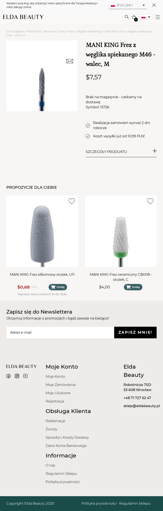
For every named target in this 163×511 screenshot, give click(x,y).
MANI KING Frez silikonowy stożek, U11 (42, 275)
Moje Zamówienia (61, 385)
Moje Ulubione (58, 393)
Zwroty (51, 429)
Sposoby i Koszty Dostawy (67, 437)
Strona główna (15, 31)
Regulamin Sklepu (61, 474)
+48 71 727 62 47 (137, 398)
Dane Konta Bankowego (66, 446)
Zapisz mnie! (135, 332)
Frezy (61, 31)
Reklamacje (55, 421)
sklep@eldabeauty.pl (142, 406)
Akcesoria (50, 31)
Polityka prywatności (63, 482)
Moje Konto (55, 377)
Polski (122, 5)
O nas (50, 465)
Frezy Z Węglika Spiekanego (84, 31)
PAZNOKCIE (34, 31)
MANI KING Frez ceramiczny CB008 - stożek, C (121, 277)
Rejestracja (55, 401)
